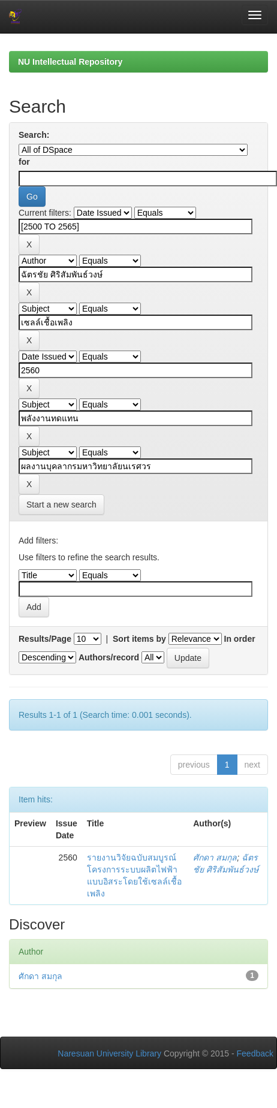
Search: (34, 135)
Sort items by (139, 639)
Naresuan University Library (109, 1053)
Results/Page (45, 639)
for (24, 162)
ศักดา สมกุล (215, 857)
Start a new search (61, 504)
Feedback (255, 1053)
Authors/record (109, 657)
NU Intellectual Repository (70, 62)
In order (239, 639)
